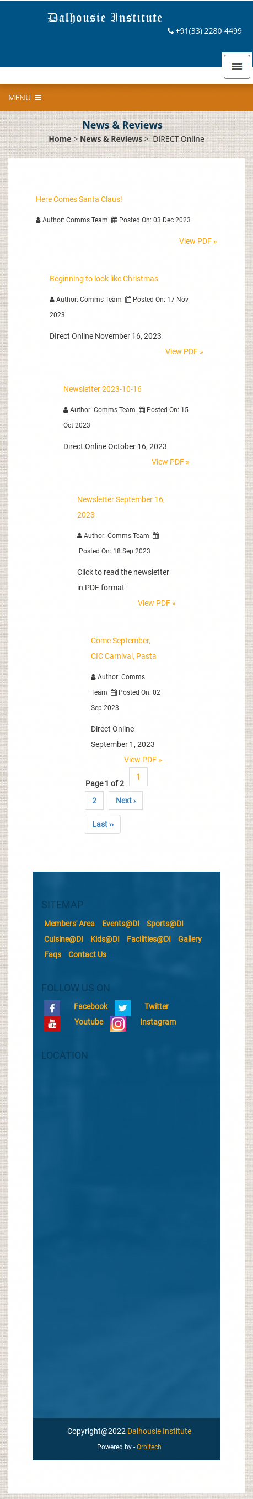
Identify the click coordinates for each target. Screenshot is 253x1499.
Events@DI (120, 923)
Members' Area (69, 923)
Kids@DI (105, 939)
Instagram (143, 1021)
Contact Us (87, 954)
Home (60, 139)
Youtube (73, 1021)
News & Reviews (111, 139)
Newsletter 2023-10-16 (102, 389)
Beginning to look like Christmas (104, 278)
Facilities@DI (149, 939)
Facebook (75, 1006)
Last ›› (103, 824)
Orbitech (149, 1447)
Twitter (142, 1006)
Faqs (52, 954)
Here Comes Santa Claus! (79, 199)
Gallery (190, 939)
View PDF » (198, 241)
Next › (126, 800)
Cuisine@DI (63, 939)
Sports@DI (165, 923)
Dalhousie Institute (159, 1431)
